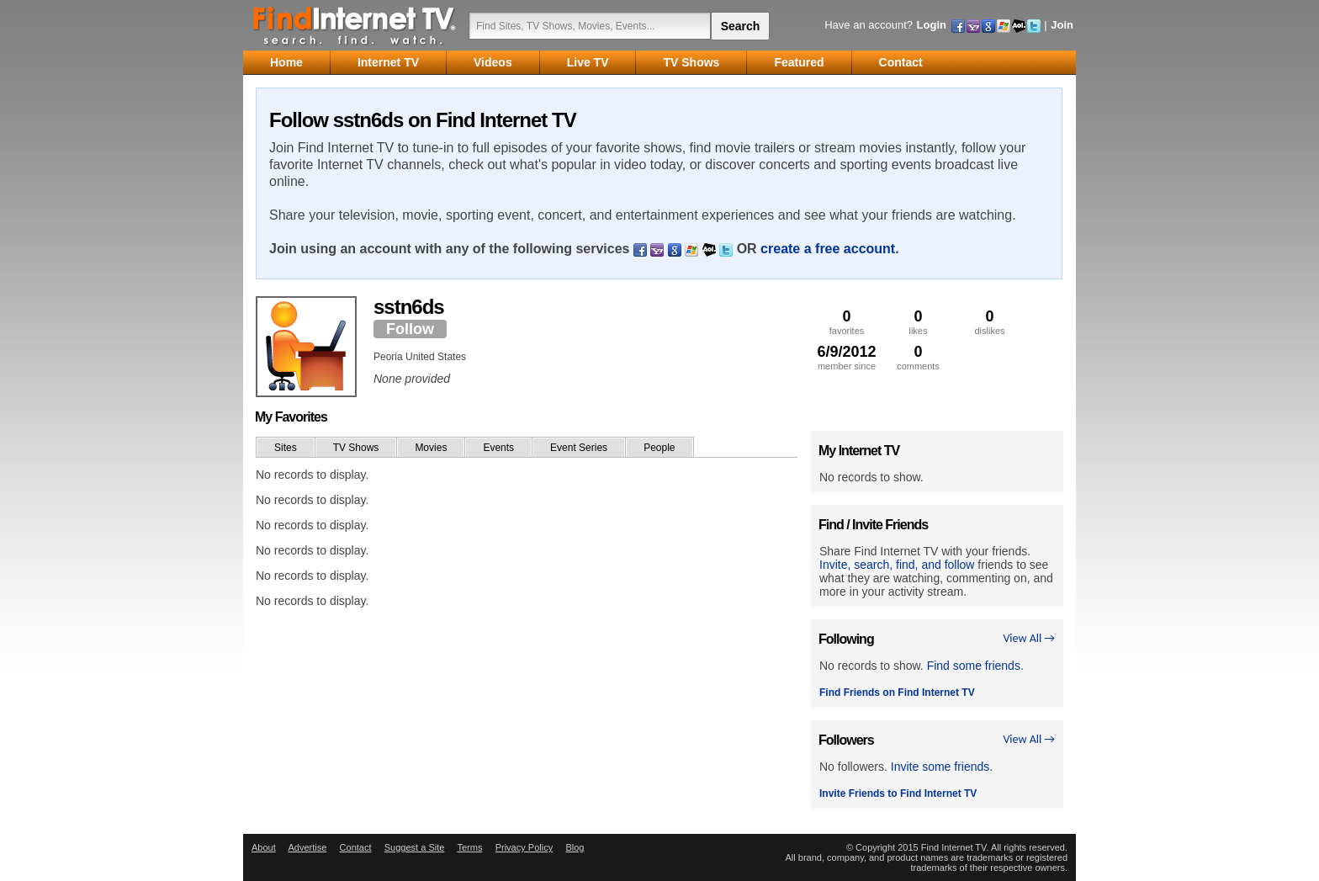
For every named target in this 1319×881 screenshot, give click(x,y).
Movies (431, 448)
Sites (285, 448)
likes (918, 322)
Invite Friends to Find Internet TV (898, 793)
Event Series (578, 448)
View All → (1029, 638)
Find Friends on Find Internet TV (897, 692)
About (264, 847)
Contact (356, 847)
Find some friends (973, 665)
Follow (410, 329)
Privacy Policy (524, 847)
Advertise (307, 847)
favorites (846, 322)
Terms (469, 847)
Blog (574, 847)
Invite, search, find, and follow (896, 564)
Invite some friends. (942, 766)
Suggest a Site (414, 847)
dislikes (989, 322)
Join (1062, 25)
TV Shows (356, 448)
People (659, 448)
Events (498, 448)
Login (931, 25)
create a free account (827, 248)
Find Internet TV (355, 25)
